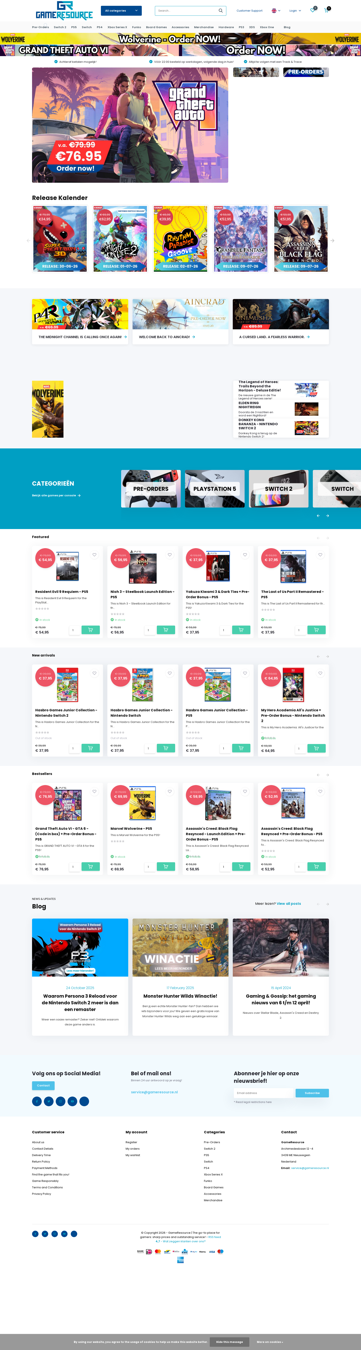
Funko (136, 27)
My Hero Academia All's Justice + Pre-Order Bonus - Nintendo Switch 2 (292, 768)
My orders (133, 1226)
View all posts (289, 983)
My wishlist (133, 1233)
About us (38, 1220)
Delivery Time (41, 1233)
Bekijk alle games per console (56, 535)
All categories (121, 11)
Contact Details (42, 1226)
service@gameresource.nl (154, 1171)
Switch (87, 27)
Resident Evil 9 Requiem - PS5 (62, 631)
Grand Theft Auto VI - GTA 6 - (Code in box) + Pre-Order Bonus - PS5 (66, 900)
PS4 (100, 27)
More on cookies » (270, 1342)
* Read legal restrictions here (253, 1181)
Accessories (180, 27)
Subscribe (312, 1173)
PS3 (241, 27)
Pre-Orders (40, 27)
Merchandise (204, 27)
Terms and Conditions (47, 1265)
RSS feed (214, 1315)
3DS (252, 27)
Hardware (226, 27)
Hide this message (229, 1342)
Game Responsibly (45, 1258)
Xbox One (267, 27)
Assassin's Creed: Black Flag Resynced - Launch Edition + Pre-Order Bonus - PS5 (217, 900)
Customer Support (249, 11)
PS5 (74, 27)
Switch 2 (60, 27)
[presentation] (29, 241)
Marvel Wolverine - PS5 (132, 895)
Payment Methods (44, 1246)
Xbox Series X (117, 27)
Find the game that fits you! (50, 1252)
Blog (287, 27)
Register (131, 1220)
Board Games (156, 27)
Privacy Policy (41, 1271)
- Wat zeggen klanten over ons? (181, 1319)
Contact (43, 1166)
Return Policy (41, 1239)
